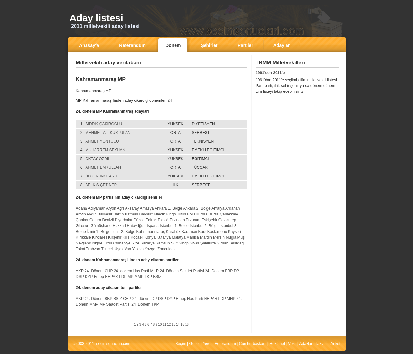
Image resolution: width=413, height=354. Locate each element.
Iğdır (142, 226)
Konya (150, 237)
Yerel (207, 343)
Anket (335, 343)
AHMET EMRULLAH (103, 167)
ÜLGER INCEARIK (101, 176)
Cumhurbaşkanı (253, 343)
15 (182, 324)
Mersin (219, 237)
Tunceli (107, 249)
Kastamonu (217, 231)
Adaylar (306, 343)
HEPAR (111, 276)
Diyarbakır (124, 220)
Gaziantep (227, 220)
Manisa (192, 237)
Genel (194, 343)
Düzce (139, 220)
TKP (148, 276)
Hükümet (277, 343)
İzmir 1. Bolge (98, 231)
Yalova (138, 249)
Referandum (225, 343)
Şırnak (222, 243)
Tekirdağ (236, 243)
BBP (229, 271)
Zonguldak (166, 249)
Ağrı (120, 208)
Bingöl (171, 214)
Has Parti (141, 271)
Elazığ (163, 220)
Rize (135, 243)
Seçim (180, 343)
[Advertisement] (161, 72)
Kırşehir (114, 237)
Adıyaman (96, 208)
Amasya (147, 208)
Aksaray (132, 208)
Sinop (184, 243)
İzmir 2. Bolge (123, 231)
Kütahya (163, 237)
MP (131, 276)
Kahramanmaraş (150, 231)
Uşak (119, 249)
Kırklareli (99, 237)
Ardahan (232, 208)
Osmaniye (121, 243)
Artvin (81, 214)
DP (236, 271)
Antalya (217, 208)
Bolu (191, 214)
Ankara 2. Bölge (196, 208)
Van (128, 249)
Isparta (153, 226)
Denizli (108, 220)
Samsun (163, 243)
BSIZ (157, 276)
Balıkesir (104, 214)
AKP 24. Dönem (90, 271)
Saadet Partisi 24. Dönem (202, 271)
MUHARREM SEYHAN (105, 150)
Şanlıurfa (208, 243)
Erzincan (177, 220)
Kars (202, 231)
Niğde (97, 243)
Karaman (189, 231)
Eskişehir (209, 220)
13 (173, 324)
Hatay (132, 226)
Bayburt (146, 214)
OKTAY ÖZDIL (97, 159)
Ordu (107, 243)
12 (169, 324)
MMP (139, 276)
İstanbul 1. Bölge (174, 226)
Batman (131, 214)
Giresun (82, 226)
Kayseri (234, 231)
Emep (99, 276)
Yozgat (150, 249)
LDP (122, 276)
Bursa (213, 214)
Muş (241, 237)
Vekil (292, 343)
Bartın (119, 214)
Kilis (126, 237)
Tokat (80, 249)
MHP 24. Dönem (164, 271)
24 (170, 100)
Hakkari (119, 226)
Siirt (174, 243)
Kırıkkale (83, 237)
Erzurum (193, 220)
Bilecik (159, 214)
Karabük (173, 231)
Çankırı (82, 220)
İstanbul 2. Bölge (204, 226)
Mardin (206, 237)
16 (187, 324)
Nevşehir (83, 243)
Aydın (91, 214)
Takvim (321, 343)
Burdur (201, 214)
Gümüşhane (100, 226)
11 (164, 324)
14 (178, 324)
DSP (80, 276)
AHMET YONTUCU (102, 141)
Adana (81, 208)
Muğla (231, 237)
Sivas (194, 243)
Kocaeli (137, 237)
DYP (89, 276)
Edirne (151, 220)
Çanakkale (229, 214)
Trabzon (93, 249)
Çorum (95, 220)
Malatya (179, 237)
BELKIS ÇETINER (101, 185)
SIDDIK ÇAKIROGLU (103, 124)
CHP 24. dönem (118, 271)
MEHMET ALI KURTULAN (107, 132)
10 (160, 324)
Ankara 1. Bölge (168, 208)
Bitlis (182, 214)
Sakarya (147, 243)
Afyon (111, 208)
